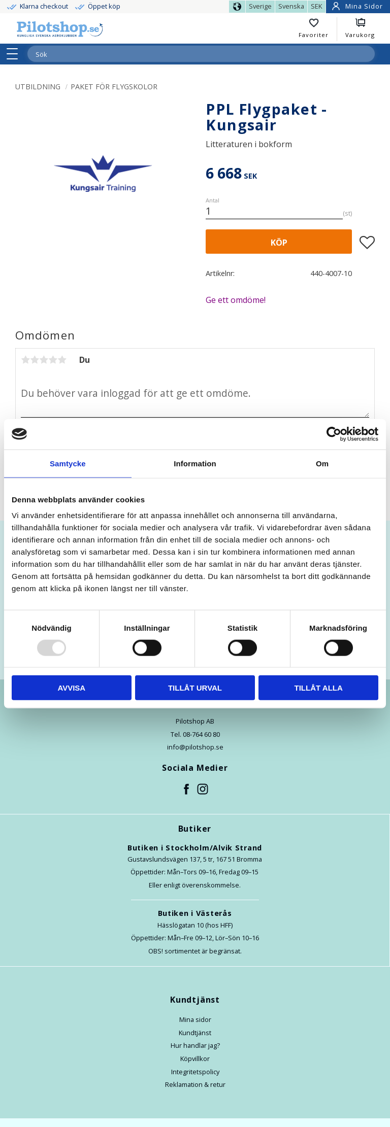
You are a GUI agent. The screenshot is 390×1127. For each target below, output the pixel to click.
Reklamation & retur (195, 1084)
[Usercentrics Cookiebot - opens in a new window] (333, 433)
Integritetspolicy (195, 1071)
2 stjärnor (34, 359)
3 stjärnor (43, 359)
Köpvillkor (195, 1058)
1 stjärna (25, 359)
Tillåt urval (195, 688)
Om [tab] (322, 463)
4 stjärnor (52, 359)
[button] (15, 54)
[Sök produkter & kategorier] (188, 54)
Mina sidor (195, 1019)
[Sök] (367, 54)
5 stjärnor (62, 359)
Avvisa (71, 688)
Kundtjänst (195, 1032)
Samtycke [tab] (68, 463)
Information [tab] (195, 463)
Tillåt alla (319, 688)
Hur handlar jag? (195, 1045)
